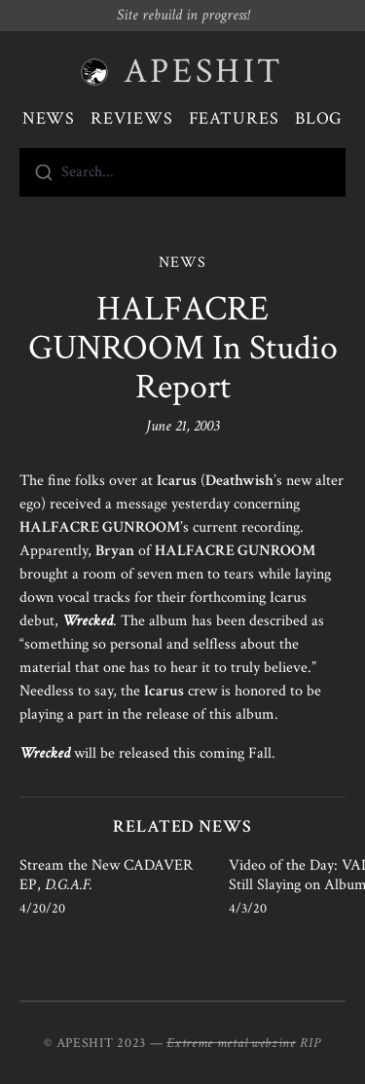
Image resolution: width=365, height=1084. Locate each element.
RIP (310, 1043)
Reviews (131, 118)
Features (234, 118)
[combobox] (182, 172)
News (49, 118)
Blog (319, 118)
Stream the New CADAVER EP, (106, 875)
